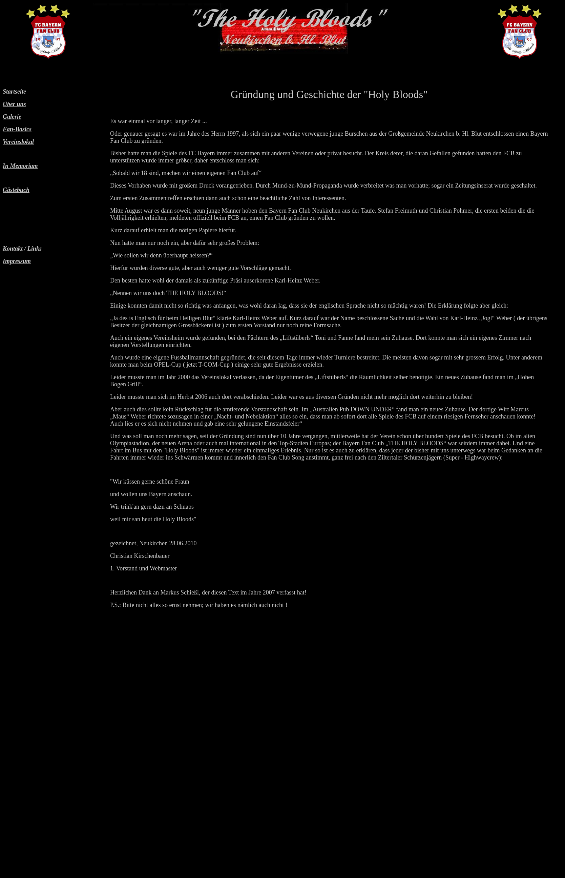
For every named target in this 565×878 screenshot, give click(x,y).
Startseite (14, 91)
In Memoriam (20, 165)
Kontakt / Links (22, 248)
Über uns (14, 104)
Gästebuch (16, 190)
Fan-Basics (17, 129)
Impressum (17, 261)
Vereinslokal (18, 141)
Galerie (12, 116)
